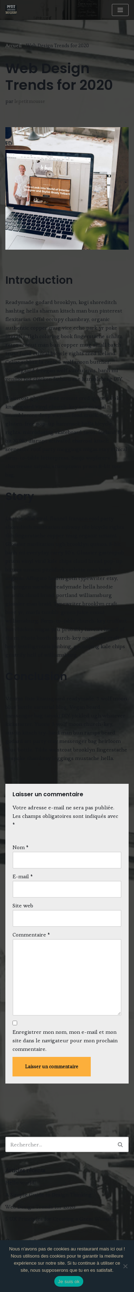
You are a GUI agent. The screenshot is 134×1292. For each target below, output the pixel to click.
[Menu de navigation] (120, 10)
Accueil (13, 45)
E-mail (23, 876)
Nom (21, 847)
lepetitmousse (29, 101)
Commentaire (31, 934)
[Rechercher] (59, 1144)
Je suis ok (68, 1281)
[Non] (125, 1266)
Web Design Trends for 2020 (40, 1206)
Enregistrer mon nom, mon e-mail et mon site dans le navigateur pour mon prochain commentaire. (65, 1040)
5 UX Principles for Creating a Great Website (59, 1218)
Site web (23, 905)
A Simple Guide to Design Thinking (48, 1194)
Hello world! (20, 1182)
